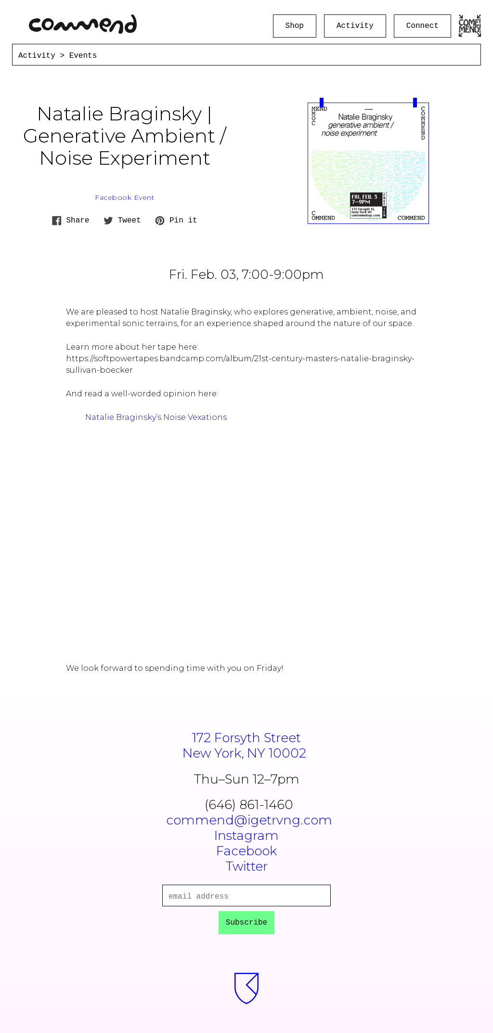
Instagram (246, 835)
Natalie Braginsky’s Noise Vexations (156, 417)
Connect (422, 26)
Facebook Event (124, 197)
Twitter (247, 866)
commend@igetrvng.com (249, 820)
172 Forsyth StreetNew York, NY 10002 (246, 745)
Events (83, 56)
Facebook (246, 851)
